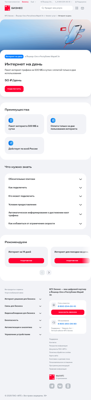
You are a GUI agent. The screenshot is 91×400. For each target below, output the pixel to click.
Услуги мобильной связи (14, 293)
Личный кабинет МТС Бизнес (62, 331)
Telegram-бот (67, 328)
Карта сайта (53, 356)
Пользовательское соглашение (60, 362)
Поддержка (55, 328)
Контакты (52, 342)
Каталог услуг (51, 16)
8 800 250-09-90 (67, 324)
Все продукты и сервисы (14, 289)
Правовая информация (57, 369)
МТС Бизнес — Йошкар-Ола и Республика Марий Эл (24, 16)
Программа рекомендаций (59, 366)
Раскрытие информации (58, 346)
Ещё (33, 2)
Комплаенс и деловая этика (59, 359)
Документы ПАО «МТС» (58, 349)
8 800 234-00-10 (64, 2)
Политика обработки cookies (60, 352)
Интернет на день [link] (64, 16)
